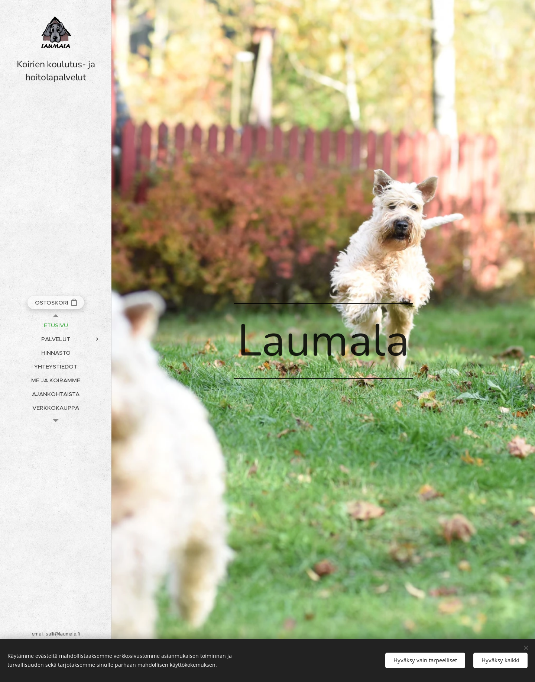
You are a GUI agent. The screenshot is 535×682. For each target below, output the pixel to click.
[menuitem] (55, 325)
